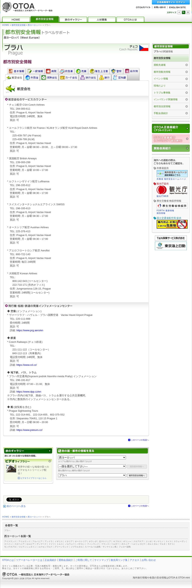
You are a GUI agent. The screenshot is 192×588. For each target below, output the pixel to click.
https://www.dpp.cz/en (28, 391)
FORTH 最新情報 (165, 210)
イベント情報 (161, 78)
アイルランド (24, 541)
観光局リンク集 (119, 560)
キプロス (117, 541)
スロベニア (19, 544)
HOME (5, 25)
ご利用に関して (83, 560)
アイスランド (10, 541)
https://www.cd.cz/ (26, 364)
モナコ (171, 544)
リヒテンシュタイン (27, 547)
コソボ (148, 541)
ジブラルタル (77, 547)
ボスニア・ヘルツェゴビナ (133, 544)
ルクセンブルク (45, 547)
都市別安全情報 (19, 25)
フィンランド (93, 544)
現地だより (160, 85)
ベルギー (115, 544)
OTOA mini (184, 577)
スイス (169, 541)
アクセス (134, 560)
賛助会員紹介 (66, 560)
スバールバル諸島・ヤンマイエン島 (101, 547)
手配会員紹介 (161, 113)
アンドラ (48, 541)
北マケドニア (105, 541)
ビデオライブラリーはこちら (34, 478)
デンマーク (42, 544)
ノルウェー (70, 544)
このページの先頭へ (140, 440)
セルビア (30, 544)
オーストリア (81, 541)
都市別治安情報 (162, 106)
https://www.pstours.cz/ (29, 429)
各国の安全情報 (157, 577)
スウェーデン (180, 541)
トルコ (60, 544)
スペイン (8, 544)
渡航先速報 (160, 64)
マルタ (162, 544)
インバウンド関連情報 (166, 99)
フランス (105, 544)
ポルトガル (152, 544)
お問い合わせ (149, 560)
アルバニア (37, 541)
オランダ (93, 541)
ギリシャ (127, 541)
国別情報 (161, 213)
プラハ (7, 530)
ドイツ (52, 544)
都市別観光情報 (162, 71)
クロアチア (138, 541)
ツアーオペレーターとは (29, 560)
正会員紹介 (50, 560)
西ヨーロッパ (34, 25)
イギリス (59, 541)
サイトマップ (101, 560)
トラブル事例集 (162, 92)
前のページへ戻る (16, 506)
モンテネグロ (10, 547)
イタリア (69, 541)
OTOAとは (8, 560)
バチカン (81, 544)
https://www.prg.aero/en (29, 330)
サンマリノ (158, 541)
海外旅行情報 (140, 577)
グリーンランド (61, 547)
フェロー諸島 (125, 547)
